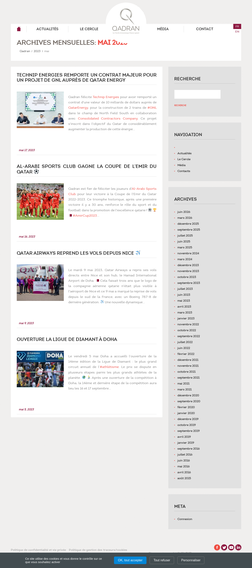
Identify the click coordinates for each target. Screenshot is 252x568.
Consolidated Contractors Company (108, 118)
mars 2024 (184, 259)
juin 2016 (183, 460)
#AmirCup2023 (91, 215)
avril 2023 (184, 306)
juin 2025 (183, 241)
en (237, 31)
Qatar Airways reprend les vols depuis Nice (78, 253)
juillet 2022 (185, 342)
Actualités (47, 29)
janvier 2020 (186, 413)
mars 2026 (184, 218)
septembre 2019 (188, 431)
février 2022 (185, 354)
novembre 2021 (187, 366)
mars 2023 (184, 312)
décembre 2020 (188, 395)
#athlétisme (110, 367)
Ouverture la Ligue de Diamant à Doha (67, 339)
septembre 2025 (188, 229)
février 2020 (186, 407)
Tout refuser (162, 560)
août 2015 (184, 478)
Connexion (184, 519)
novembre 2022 (188, 324)
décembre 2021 (187, 360)
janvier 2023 (186, 318)
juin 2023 (183, 295)
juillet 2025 (185, 235)
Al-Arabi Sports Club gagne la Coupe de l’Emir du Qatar (87, 169)
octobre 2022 (186, 330)
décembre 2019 (187, 419)
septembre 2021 (188, 377)
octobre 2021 (186, 371)
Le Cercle (89, 29)
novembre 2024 (188, 253)
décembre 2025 (188, 224)
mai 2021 (183, 383)
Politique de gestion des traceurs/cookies (98, 550)
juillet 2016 (184, 454)
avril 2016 (184, 472)
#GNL (152, 107)
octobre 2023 (186, 277)
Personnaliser (191, 560)
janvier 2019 (185, 442)
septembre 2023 (188, 283)
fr (237, 26)
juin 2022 (183, 348)
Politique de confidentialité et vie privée (38, 550)
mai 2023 (183, 300)
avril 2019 (184, 437)
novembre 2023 (188, 271)
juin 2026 (183, 212)
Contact (204, 29)
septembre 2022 (188, 336)
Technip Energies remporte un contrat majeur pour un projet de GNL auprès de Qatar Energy (87, 77)
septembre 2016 (188, 448)
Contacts (183, 171)
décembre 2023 (188, 265)
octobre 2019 (186, 425)
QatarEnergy (79, 107)
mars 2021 (184, 389)
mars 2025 (184, 247)
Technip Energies (107, 97)
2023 (37, 51)
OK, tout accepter (130, 560)
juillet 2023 (185, 289)
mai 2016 (183, 466)
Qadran (19, 29)
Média (163, 29)
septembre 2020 (188, 401)
